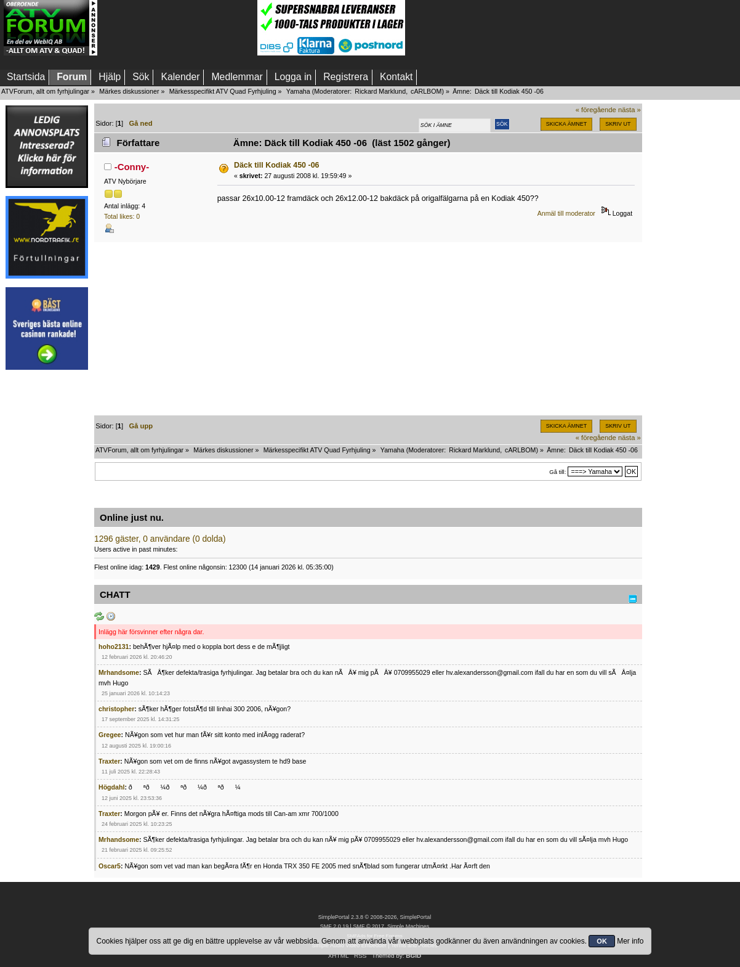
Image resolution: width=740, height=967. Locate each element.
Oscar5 (110, 866)
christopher (116, 708)
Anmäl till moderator (566, 213)
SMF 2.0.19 (334, 926)
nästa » (629, 109)
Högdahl (111, 787)
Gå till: (557, 471)
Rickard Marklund (380, 91)
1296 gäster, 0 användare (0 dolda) (160, 539)
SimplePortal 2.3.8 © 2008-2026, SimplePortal (375, 917)
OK (602, 941)
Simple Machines (408, 926)
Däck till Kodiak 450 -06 (277, 165)
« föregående (596, 109)
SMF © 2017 (368, 926)
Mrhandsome (119, 672)
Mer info (630, 941)
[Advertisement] (177, 27)
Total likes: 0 (122, 216)
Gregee (110, 734)
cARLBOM (426, 91)
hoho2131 (114, 646)
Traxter (109, 761)
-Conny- (132, 166)
